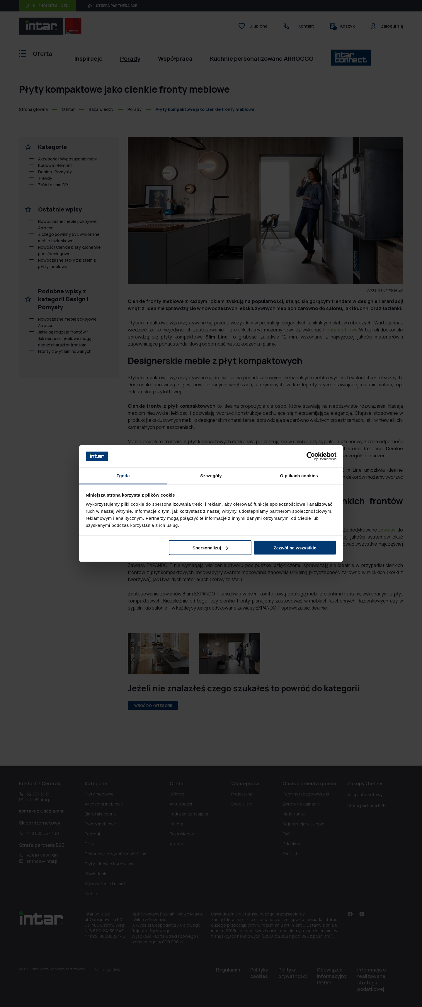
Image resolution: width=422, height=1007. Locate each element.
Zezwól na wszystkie (294, 547)
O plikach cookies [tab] (299, 475)
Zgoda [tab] (123, 475)
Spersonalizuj (210, 547)
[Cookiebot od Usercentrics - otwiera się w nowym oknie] (310, 456)
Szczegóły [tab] (211, 475)
